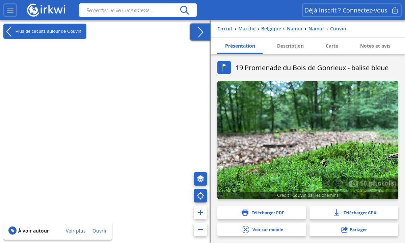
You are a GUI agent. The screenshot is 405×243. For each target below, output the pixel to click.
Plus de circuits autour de (42, 31)
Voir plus (76, 230)
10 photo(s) (373, 183)
